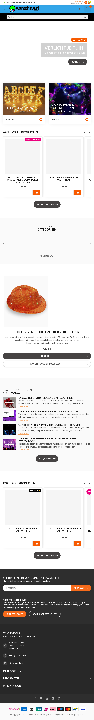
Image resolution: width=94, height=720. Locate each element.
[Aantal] (30, 192)
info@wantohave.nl (17, 663)
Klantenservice (14, 614)
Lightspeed (49, 714)
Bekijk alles (47, 459)
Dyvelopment (78, 714)
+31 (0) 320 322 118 (17, 655)
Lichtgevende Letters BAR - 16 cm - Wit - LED (64, 529)
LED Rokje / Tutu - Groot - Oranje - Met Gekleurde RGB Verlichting (23, 180)
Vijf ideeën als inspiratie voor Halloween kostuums (49, 425)
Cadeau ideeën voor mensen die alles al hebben (46, 397)
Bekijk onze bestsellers (45, 614)
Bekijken (64, 356)
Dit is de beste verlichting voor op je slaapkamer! (48, 411)
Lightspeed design (62, 714)
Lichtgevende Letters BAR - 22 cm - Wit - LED (23, 529)
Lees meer (23, 406)
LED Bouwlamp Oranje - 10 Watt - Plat (63, 178)
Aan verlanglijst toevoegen (59, 364)
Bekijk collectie (47, 204)
